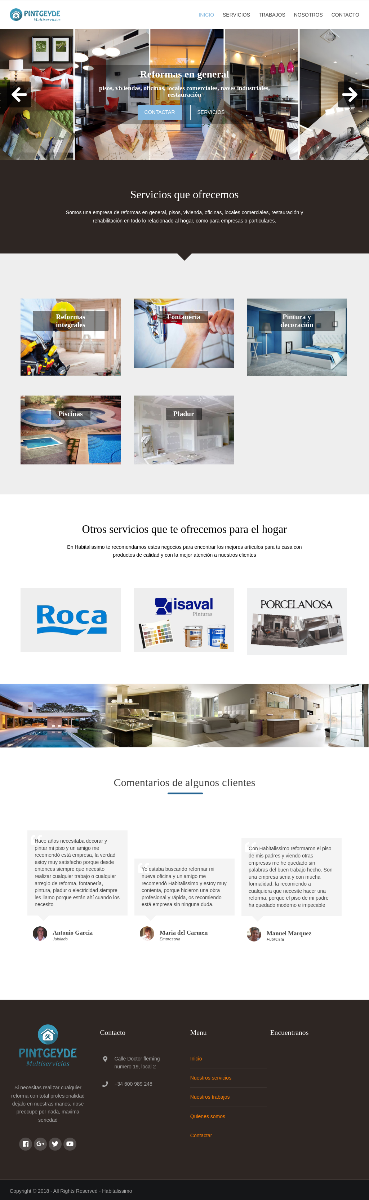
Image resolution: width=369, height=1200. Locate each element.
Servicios (236, 14)
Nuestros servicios (212, 1075)
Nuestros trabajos (211, 1095)
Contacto (346, 14)
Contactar (160, 111)
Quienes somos (209, 1114)
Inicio (207, 14)
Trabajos (272, 14)
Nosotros (308, 14)
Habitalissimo (117, 1188)
